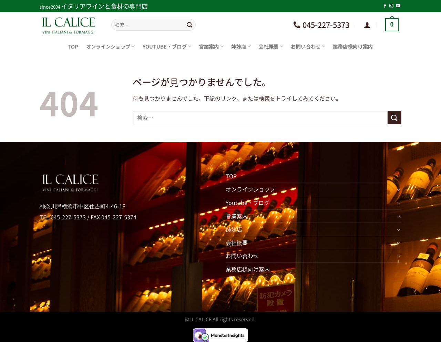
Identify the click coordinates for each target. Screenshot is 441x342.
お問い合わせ (308, 46)
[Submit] (189, 25)
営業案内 (211, 46)
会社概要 (270, 46)
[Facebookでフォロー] (385, 6)
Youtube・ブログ (167, 46)
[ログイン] (367, 24)
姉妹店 (241, 46)
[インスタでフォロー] (391, 6)
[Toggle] (398, 189)
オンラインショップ (110, 46)
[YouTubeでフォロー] (398, 6)
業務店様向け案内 (353, 46)
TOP (73, 46)
